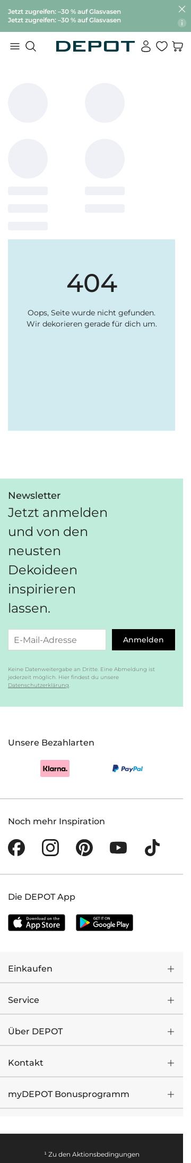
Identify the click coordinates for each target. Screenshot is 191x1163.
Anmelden (143, 640)
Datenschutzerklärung (38, 685)
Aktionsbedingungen (106, 1154)
